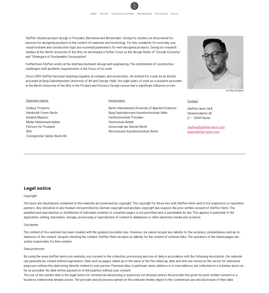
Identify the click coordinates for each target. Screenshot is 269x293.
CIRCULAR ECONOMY (122, 14)
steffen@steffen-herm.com (206, 127)
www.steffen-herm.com (203, 132)
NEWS (94, 14)
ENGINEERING (144, 14)
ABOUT (175, 14)
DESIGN (104, 14)
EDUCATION (161, 14)
